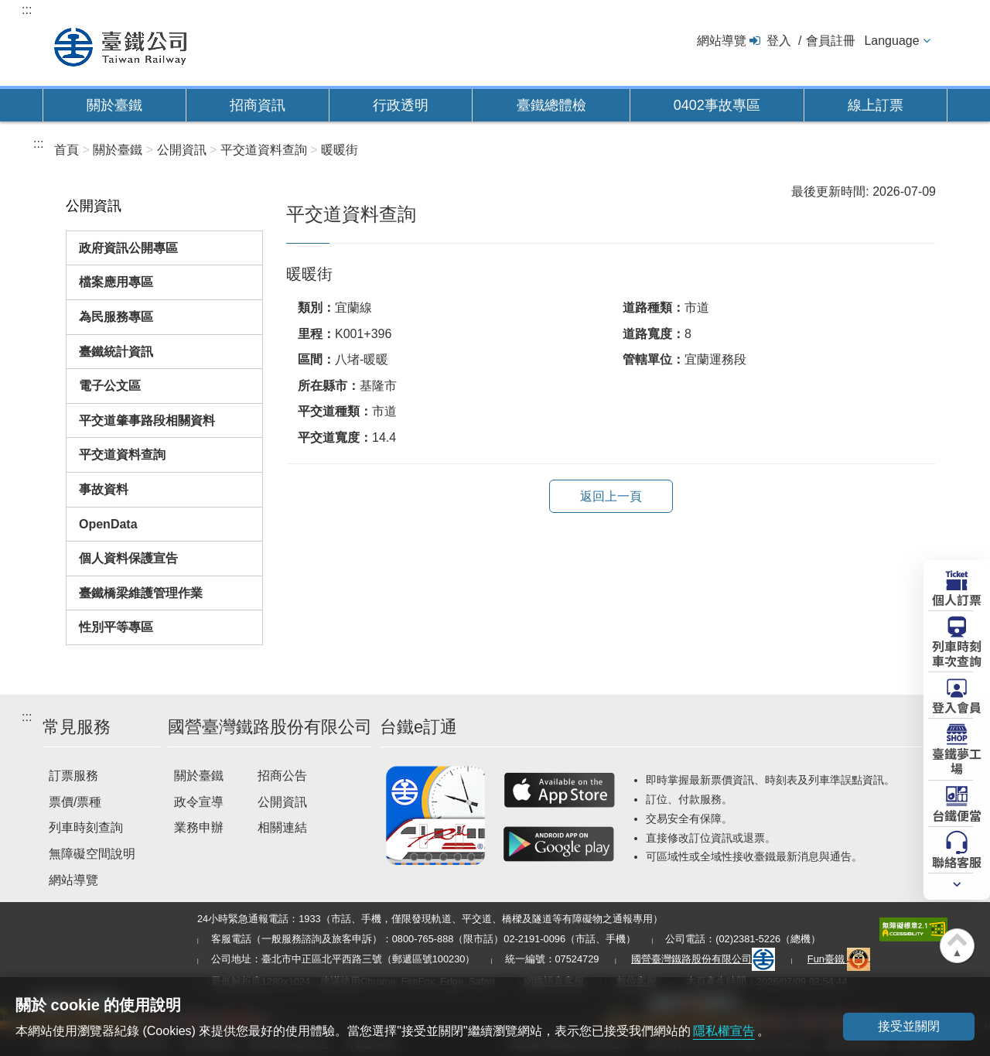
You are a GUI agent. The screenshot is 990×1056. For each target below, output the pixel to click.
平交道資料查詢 (122, 454)
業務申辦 (199, 827)
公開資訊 (282, 801)
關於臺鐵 (114, 105)
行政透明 (400, 105)
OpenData (108, 524)
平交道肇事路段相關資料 (147, 420)
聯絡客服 (956, 861)
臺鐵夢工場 (956, 760)
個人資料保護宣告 (128, 558)
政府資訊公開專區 (128, 248)
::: (27, 9)
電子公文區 (110, 385)
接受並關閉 (909, 1026)
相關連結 (282, 827)
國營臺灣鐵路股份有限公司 (703, 959)
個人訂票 (956, 598)
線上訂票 (875, 105)
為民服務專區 (116, 316)
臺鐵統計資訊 (116, 351)
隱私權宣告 (724, 1030)
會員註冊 (830, 40)
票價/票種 (75, 801)
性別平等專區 (116, 627)
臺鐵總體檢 (551, 105)
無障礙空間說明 (92, 853)
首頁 (66, 149)
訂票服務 (73, 775)
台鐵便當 (956, 814)
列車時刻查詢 (86, 827)
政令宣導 (199, 801)
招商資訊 (257, 105)
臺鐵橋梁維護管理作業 (141, 593)
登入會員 (956, 706)
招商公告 (282, 775)
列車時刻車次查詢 (956, 652)
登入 (778, 40)
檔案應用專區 (116, 282)
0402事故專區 (717, 105)
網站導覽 (721, 40)
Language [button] (891, 40)
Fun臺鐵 (839, 959)
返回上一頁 (611, 496)
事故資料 (103, 489)
